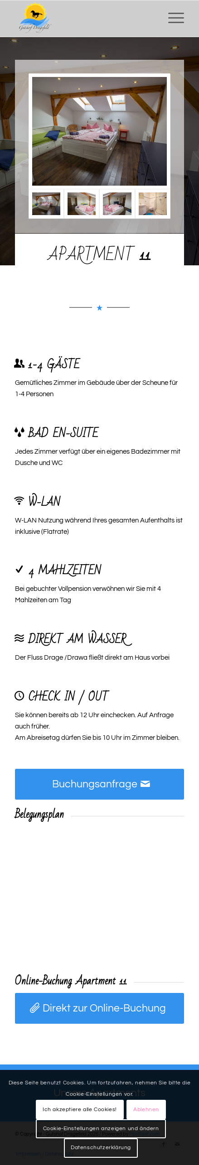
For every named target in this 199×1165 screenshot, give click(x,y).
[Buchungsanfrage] (99, 784)
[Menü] (171, 18)
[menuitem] (171, 18)
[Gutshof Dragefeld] (82, 18)
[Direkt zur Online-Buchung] (99, 1008)
